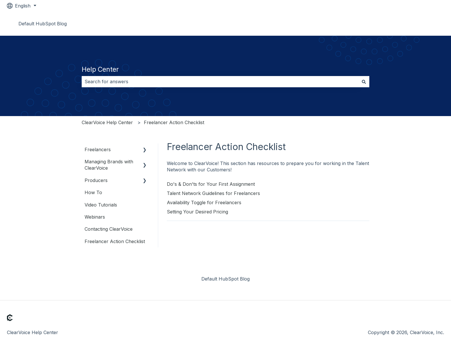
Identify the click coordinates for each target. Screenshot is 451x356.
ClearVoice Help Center (107, 122)
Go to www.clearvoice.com (409, 23)
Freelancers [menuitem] (98, 149)
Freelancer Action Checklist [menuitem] (115, 241)
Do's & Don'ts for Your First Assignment (211, 184)
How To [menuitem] (93, 192)
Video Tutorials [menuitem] (101, 205)
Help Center (100, 69)
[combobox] (220, 81)
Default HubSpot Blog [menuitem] (225, 279)
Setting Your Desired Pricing (197, 212)
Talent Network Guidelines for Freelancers (213, 193)
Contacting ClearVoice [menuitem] (109, 229)
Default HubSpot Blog (42, 23)
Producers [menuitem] (96, 180)
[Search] (363, 81)
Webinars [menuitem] (95, 217)
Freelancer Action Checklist (174, 122)
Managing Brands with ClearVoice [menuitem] (109, 165)
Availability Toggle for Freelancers (204, 202)
